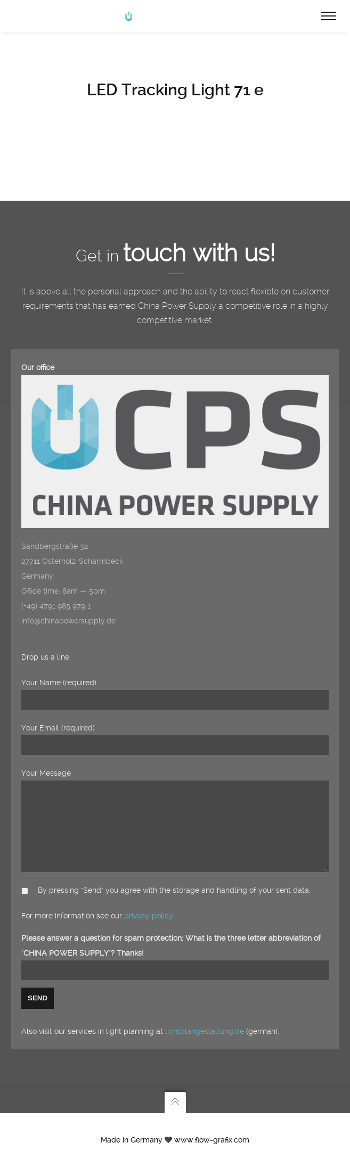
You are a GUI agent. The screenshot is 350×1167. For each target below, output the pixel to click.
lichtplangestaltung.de (204, 1031)
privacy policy (148, 915)
